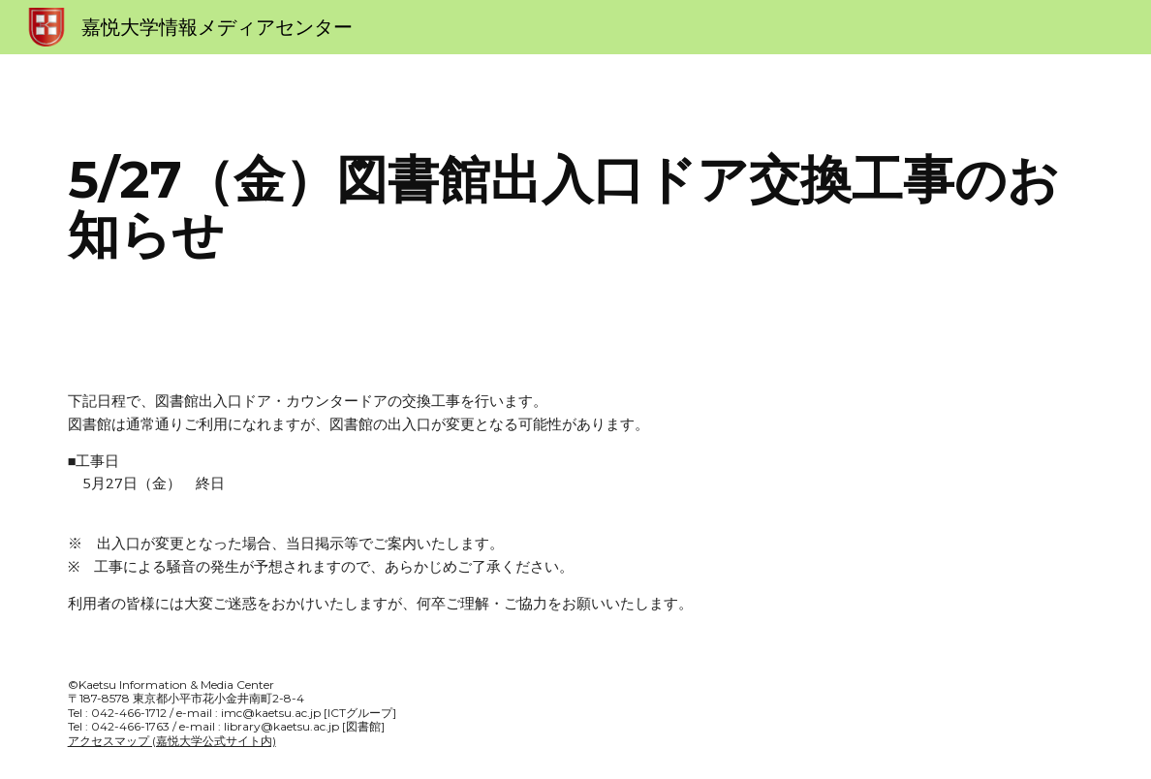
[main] (576, 207)
